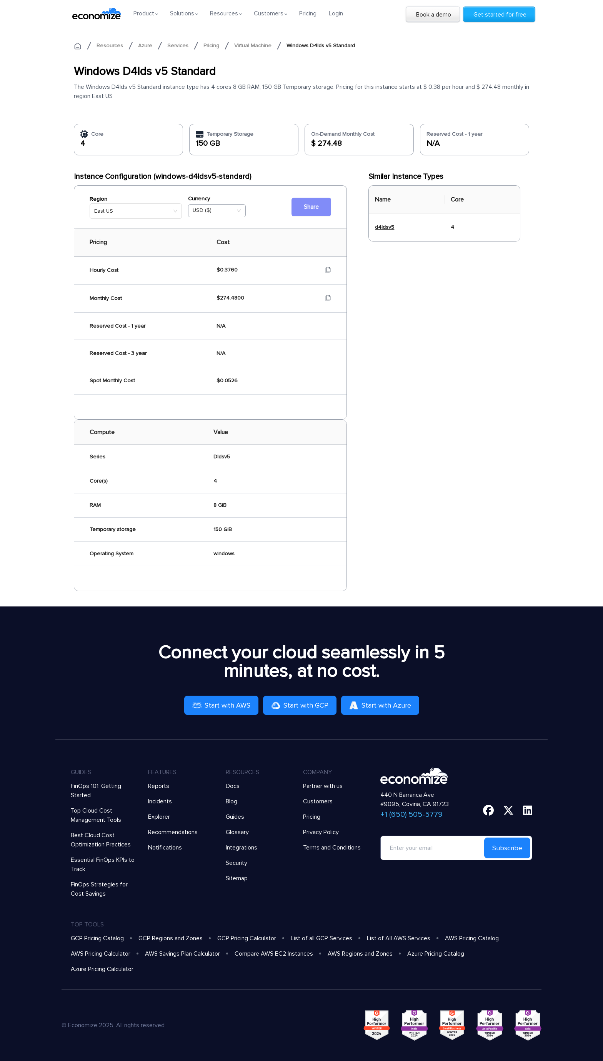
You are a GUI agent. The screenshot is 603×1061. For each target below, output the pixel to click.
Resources (110, 45)
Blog (231, 801)
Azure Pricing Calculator (102, 969)
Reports (158, 786)
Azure (145, 45)
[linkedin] (528, 810)
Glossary (237, 832)
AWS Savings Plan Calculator (182, 954)
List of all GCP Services (321, 938)
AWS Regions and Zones (360, 954)
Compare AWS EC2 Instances (274, 954)
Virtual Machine (253, 45)
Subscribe (507, 848)
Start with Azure (380, 705)
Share (311, 207)
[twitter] (508, 810)
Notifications (165, 847)
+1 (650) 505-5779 (411, 814)
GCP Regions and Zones (170, 938)
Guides (235, 817)
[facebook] (488, 810)
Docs (233, 786)
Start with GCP (299, 705)
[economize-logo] (96, 13)
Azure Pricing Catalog (435, 954)
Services (177, 45)
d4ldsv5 (384, 227)
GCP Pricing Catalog (97, 938)
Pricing (307, 13)
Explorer (159, 817)
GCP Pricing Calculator (246, 938)
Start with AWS (221, 705)
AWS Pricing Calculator (100, 954)
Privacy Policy (321, 832)
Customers (318, 801)
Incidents (160, 801)
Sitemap (237, 878)
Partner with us (323, 786)
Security (236, 863)
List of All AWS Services (398, 938)
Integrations (241, 847)
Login (336, 13)
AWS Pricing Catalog (472, 938)
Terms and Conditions (332, 847)
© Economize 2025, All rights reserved (113, 1025)
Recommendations (173, 832)
